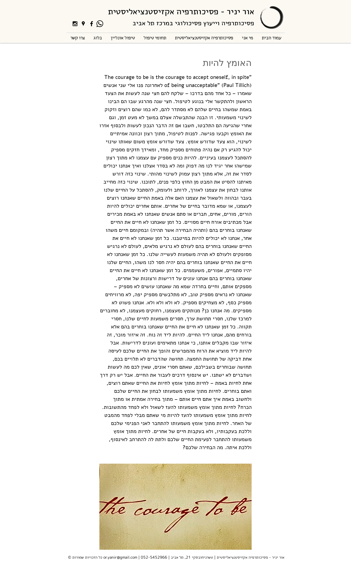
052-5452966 (154, 557)
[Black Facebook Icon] (91, 23)
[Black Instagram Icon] (75, 23)
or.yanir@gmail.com (120, 557)
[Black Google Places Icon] (83, 23)
